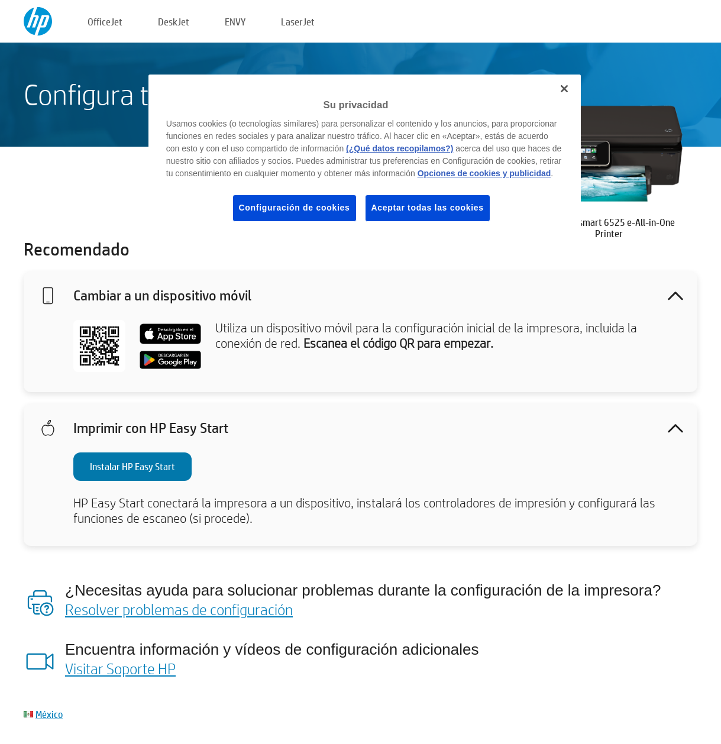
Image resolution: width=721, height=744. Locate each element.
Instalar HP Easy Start (132, 466)
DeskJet (173, 21)
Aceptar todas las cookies (427, 207)
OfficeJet (105, 21)
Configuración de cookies (294, 207)
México (49, 714)
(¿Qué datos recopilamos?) (399, 148)
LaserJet (298, 21)
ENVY (235, 21)
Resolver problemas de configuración (179, 609)
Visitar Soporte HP (120, 668)
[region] (364, 157)
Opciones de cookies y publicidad (484, 173)
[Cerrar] (564, 89)
